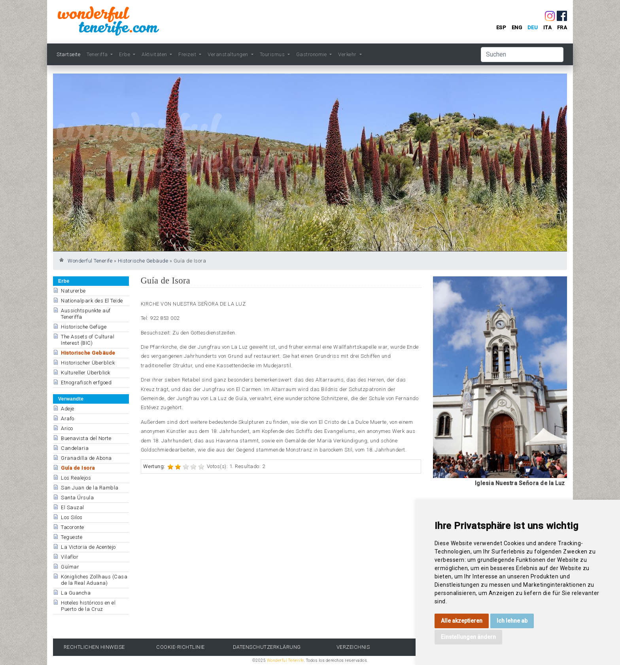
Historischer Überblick (88, 363)
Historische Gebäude (143, 261)
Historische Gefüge (83, 327)
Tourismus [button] (273, 54)
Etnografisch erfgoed (86, 382)
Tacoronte (72, 527)
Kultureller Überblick (85, 373)
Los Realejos (76, 478)
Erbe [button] (125, 54)
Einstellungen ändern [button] (468, 637)
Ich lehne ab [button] (512, 621)
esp (501, 27)
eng (517, 27)
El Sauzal (72, 507)
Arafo (67, 418)
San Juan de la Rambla (90, 488)
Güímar (70, 567)
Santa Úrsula (77, 498)
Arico (67, 428)
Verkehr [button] (348, 54)
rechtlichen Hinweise (94, 647)
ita (547, 27)
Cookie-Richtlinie (180, 647)
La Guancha (76, 593)
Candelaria (75, 448)
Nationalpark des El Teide (92, 301)
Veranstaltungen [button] (229, 54)
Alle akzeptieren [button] (461, 621)
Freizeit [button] (188, 54)
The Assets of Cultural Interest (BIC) (87, 340)
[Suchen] (522, 54)
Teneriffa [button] (98, 54)
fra (562, 27)
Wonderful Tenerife (90, 261)
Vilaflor (69, 557)
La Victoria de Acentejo (88, 547)
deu (532, 27)
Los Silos (72, 517)
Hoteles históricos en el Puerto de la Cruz (88, 606)
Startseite (68, 54)
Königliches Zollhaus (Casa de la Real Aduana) (94, 580)
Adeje (67, 409)
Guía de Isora (78, 468)
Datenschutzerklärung (267, 647)
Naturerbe (73, 291)
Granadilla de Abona (86, 458)
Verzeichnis (353, 647)
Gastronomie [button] (312, 54)
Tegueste (71, 537)
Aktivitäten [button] (155, 54)
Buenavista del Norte (86, 438)
